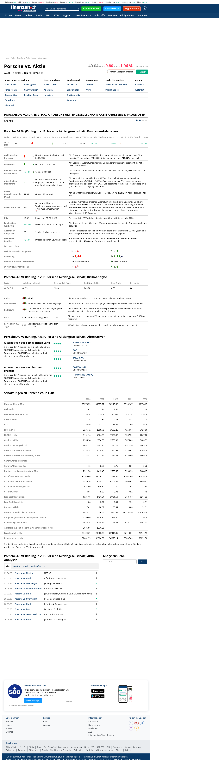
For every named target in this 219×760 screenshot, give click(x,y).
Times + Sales (11, 89)
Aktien (8, 15)
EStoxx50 (78, 2)
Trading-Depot (112, 89)
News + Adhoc (50, 84)
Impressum (93, 722)
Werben (47, 725)
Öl (138, 2)
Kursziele (48, 95)
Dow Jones (63, 747)
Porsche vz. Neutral (24, 573)
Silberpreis (34, 750)
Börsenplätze (11, 95)
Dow (33, 2)
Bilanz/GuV (72, 84)
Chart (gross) (30, 84)
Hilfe (45, 722)
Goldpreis (117, 747)
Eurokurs (22, 750)
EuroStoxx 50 (50, 747)
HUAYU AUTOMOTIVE (83, 374)
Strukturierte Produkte (116, 84)
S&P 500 (100, 747)
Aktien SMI (11, 747)
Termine (89, 84)
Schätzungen (73, 89)
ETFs (48, 15)
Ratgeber (142, 15)
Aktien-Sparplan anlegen (121, 71)
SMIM (31, 747)
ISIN (26, 73)
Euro (62, 2)
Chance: (8, 120)
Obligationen (127, 15)
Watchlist (139, 89)
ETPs (56, 15)
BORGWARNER (80, 367)
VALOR (7, 73)
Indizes (28, 15)
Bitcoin (108, 2)
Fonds (39, 15)
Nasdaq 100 (76, 747)
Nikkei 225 (89, 747)
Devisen (112, 15)
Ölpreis (119, 750)
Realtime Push (31, 95)
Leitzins (128, 750)
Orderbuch (10, 100)
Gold (93, 2)
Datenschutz (94, 725)
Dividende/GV (73, 95)
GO (142, 561)
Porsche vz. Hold (23, 578)
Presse (9, 728)
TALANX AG (78, 357)
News (18, 15)
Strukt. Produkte (82, 15)
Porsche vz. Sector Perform (28, 614)
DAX (48, 2)
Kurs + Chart (10, 84)
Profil (88, 89)
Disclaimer (93, 728)
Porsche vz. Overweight (26, 583)
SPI (19, 2)
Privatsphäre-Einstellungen (101, 735)
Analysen (48, 89)
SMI (6, 2)
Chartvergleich (31, 89)
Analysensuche (114, 556)
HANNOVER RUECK (82, 342)
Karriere (10, 725)
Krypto (66, 15)
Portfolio (139, 84)
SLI (25, 747)
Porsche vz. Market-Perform (28, 588)
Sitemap (10, 732)
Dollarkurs (11, 750)
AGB (90, 732)
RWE (75, 350)
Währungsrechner (104, 750)
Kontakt (9, 722)
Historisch (9, 105)
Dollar (124, 2)
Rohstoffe (99, 15)
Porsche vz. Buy (22, 609)
